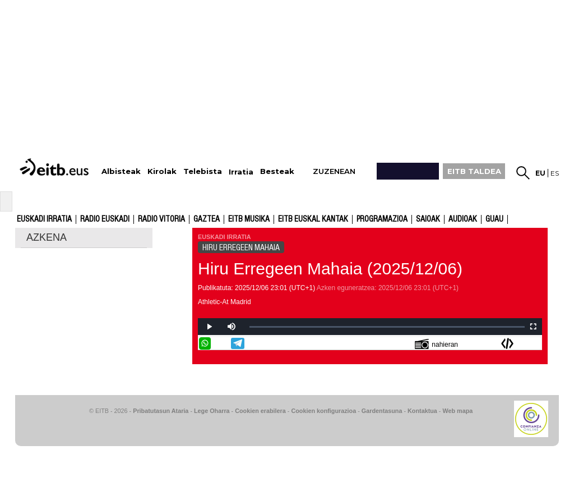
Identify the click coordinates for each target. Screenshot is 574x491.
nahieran (436, 343)
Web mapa (457, 410)
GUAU (494, 219)
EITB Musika (249, 219)
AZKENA (46, 237)
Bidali (535, 343)
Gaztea (206, 219)
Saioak (428, 219)
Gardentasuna (382, 410)
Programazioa (382, 219)
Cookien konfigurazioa (323, 410)
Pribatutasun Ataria (160, 410)
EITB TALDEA (474, 171)
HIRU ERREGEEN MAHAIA (241, 247)
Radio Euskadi (104, 219)
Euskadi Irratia (44, 219)
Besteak (277, 171)
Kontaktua (422, 410)
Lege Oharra (212, 410)
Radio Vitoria (161, 219)
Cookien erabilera (260, 410)
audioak (462, 219)
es (554, 173)
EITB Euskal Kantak (313, 219)
